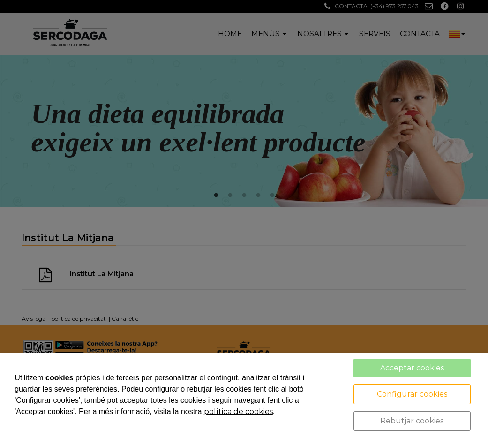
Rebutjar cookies (411, 420)
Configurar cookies (412, 394)
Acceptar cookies (412, 367)
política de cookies (238, 411)
